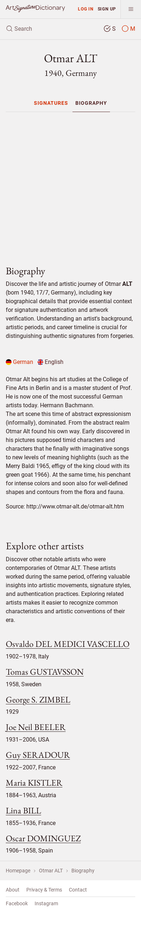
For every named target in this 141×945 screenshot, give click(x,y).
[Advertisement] (73, 185)
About (12, 890)
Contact (78, 890)
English (50, 361)
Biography (91, 103)
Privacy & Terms (44, 890)
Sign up (107, 9)
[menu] (130, 9)
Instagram (46, 903)
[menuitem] (51, 103)
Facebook (17, 903)
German (19, 361)
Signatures (51, 103)
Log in (85, 9)
